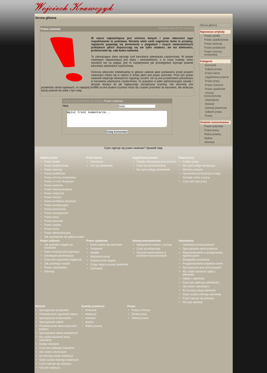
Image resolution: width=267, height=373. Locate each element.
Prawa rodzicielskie (55, 267)
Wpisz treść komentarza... (119, 120)
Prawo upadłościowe (216, 39)
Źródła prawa (139, 314)
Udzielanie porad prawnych (198, 244)
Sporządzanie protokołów (54, 310)
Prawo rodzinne (214, 85)
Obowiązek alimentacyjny (59, 255)
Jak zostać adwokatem (196, 286)
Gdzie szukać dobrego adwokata (202, 294)
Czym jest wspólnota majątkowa (63, 259)
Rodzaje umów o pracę (196, 177)
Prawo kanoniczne (55, 209)
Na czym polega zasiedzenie (153, 169)
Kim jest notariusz (49, 367)
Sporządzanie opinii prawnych (200, 248)
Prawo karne (212, 73)
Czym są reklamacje (148, 248)
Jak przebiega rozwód (57, 263)
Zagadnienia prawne (217, 77)
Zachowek (96, 268)
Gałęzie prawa (213, 69)
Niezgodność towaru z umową (154, 244)
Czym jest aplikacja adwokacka (201, 282)
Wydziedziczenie (100, 256)
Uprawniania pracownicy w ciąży (202, 173)
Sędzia (208, 138)
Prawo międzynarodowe (58, 189)
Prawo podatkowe (214, 47)
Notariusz (91, 314)
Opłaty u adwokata (193, 278)
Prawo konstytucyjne (56, 205)
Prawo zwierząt (213, 43)
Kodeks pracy (191, 161)
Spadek (94, 252)
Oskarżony (96, 161)
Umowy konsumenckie (213, 94)
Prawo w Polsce (141, 310)
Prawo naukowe (51, 29)
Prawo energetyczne (56, 213)
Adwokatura (212, 99)
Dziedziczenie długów (103, 260)
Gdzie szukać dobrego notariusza (58, 359)
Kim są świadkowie (101, 165)
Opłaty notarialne (49, 344)
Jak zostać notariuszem (53, 351)
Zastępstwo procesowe (196, 259)
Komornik (210, 65)
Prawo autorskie (213, 126)
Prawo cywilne (52, 224)
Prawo (208, 115)
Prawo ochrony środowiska (213, 53)
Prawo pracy (212, 81)
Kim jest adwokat (193, 302)
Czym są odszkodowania (151, 165)
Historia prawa (140, 318)
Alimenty (49, 271)
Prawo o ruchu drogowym (59, 181)
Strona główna (45, 18)
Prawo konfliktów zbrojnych (60, 201)
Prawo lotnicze (52, 197)
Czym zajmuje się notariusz (55, 363)
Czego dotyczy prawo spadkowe (109, 264)
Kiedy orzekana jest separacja (61, 251)
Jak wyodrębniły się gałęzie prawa (64, 236)
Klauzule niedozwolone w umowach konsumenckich (151, 254)
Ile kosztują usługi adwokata (199, 290)
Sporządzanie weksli (51, 322)
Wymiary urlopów (193, 169)
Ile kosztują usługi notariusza (56, 355)
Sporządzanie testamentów (55, 318)
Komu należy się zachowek (106, 244)
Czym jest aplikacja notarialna (56, 347)
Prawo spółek (212, 35)
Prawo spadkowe (215, 89)
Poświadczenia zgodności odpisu (58, 314)
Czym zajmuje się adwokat (198, 298)
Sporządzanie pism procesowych (202, 267)
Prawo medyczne (54, 193)
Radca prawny (212, 134)
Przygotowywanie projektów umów (203, 263)
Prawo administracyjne (57, 232)
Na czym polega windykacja (199, 165)
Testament (96, 248)
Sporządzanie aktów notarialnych (58, 333)
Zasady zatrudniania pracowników (156, 161)
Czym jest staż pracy (195, 181)
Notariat (209, 103)
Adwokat (209, 142)
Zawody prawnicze (216, 107)
